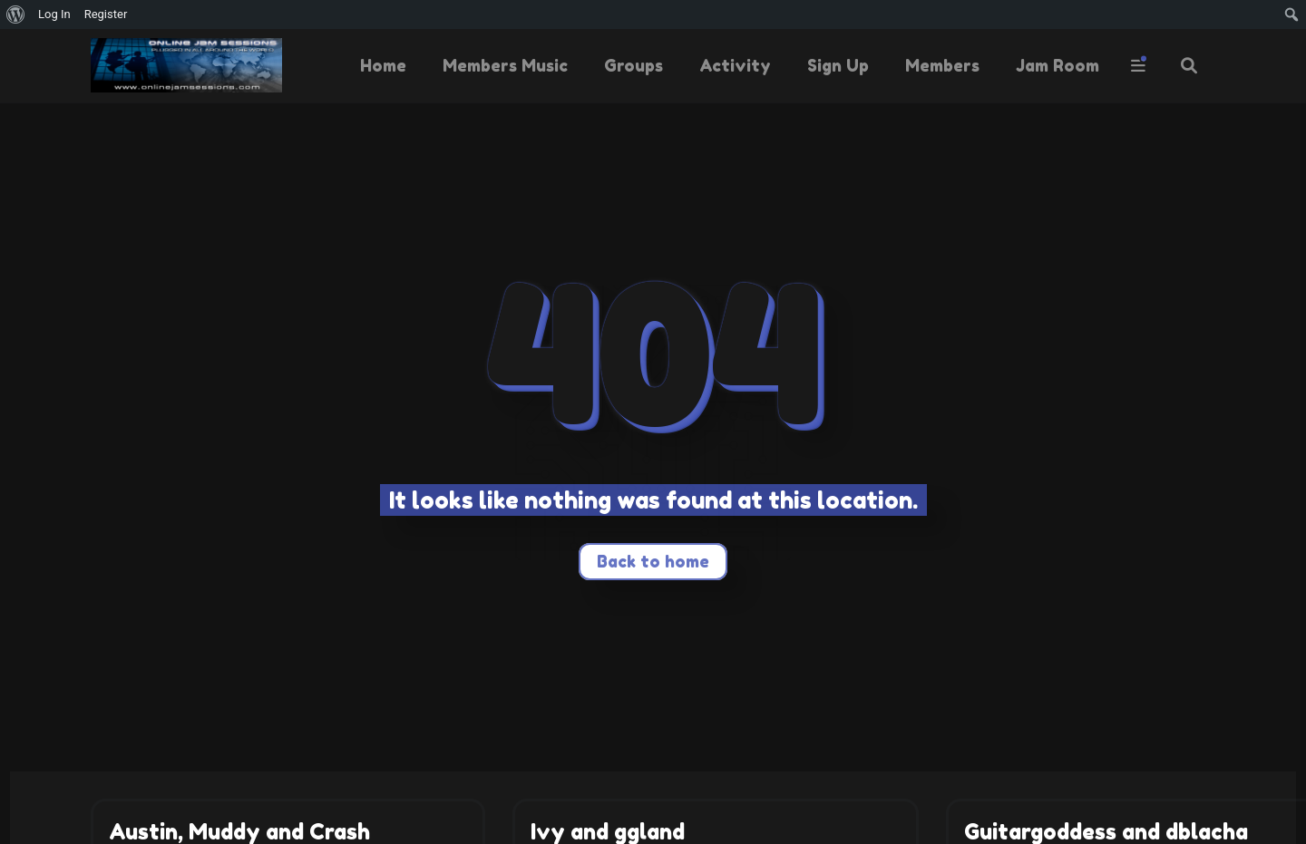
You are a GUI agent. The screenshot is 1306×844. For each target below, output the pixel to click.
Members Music (505, 65)
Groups (633, 65)
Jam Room (1057, 65)
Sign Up (838, 65)
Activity (735, 65)
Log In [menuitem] (54, 14)
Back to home (653, 561)
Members (942, 65)
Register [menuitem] (106, 14)
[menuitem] (16, 14)
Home (383, 65)
